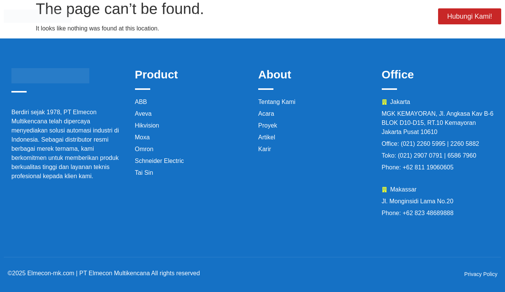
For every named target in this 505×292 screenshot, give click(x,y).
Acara (330, 16)
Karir (367, 16)
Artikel (407, 16)
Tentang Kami (236, 16)
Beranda (136, 16)
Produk (182, 16)
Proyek (289, 16)
